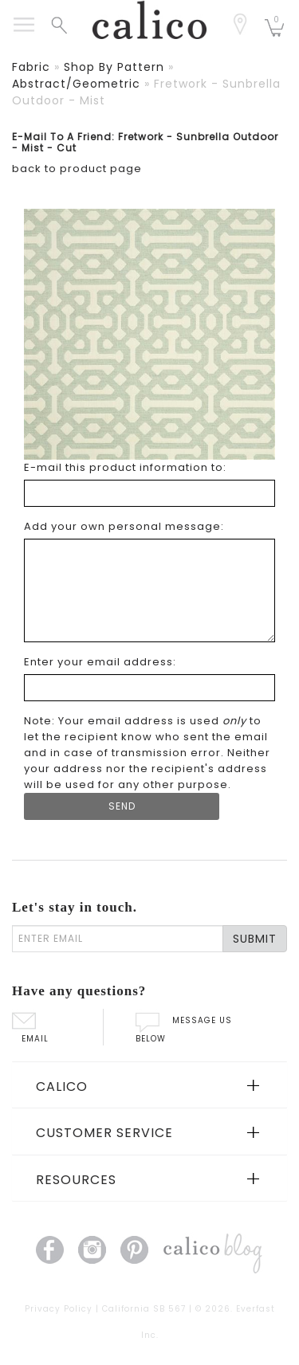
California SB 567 (144, 1309)
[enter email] (117, 938)
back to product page (77, 168)
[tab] (149, 1085)
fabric (31, 67)
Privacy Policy (58, 1309)
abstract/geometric (76, 84)
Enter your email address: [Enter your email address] (100, 661)
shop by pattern (114, 67)
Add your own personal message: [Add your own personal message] (124, 526)
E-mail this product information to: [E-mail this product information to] (125, 467)
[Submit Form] (121, 806)
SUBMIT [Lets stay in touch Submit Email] (255, 939)
